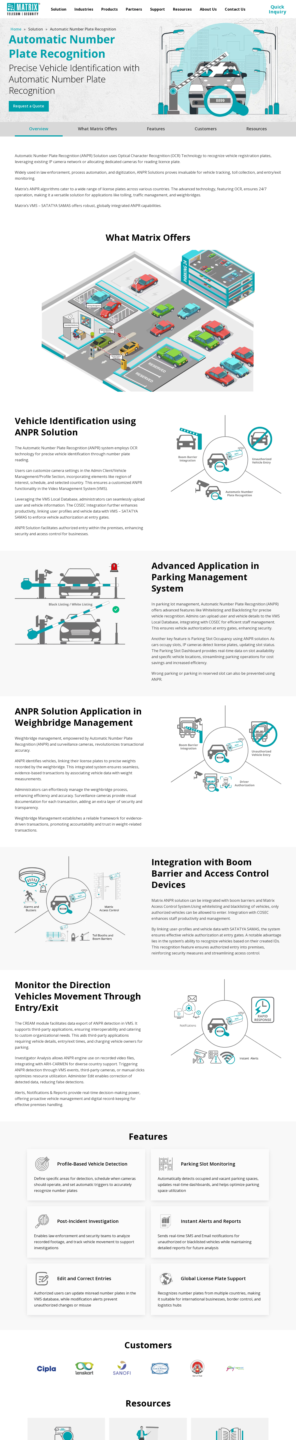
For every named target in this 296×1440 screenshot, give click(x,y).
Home (16, 29)
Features (156, 128)
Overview (38, 128)
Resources (256, 128)
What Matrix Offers (97, 128)
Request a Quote (29, 106)
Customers (206, 128)
